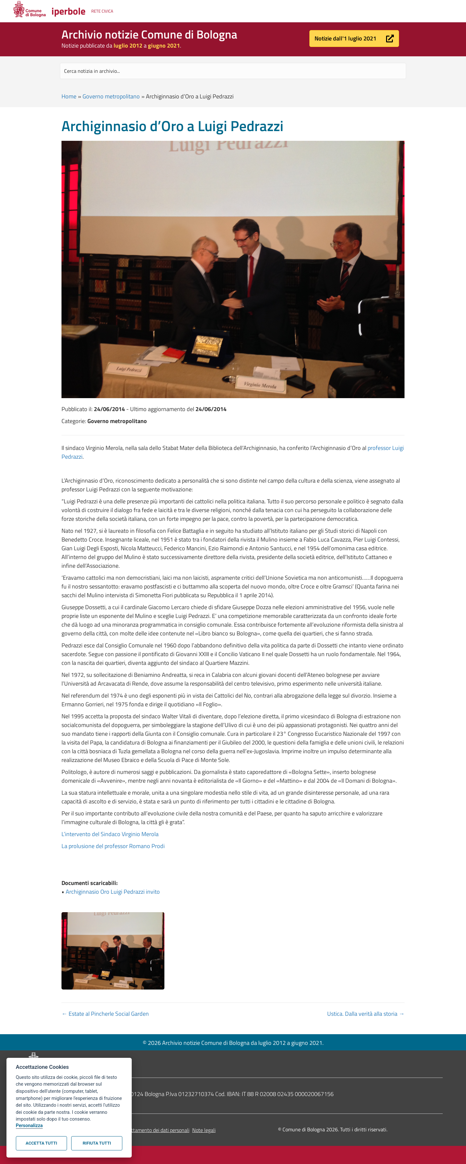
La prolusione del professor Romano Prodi (113, 846)
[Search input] (233, 71)
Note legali (204, 1130)
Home (68, 96)
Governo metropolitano (111, 96)
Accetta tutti (41, 1143)
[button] (354, 38)
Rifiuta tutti (97, 1143)
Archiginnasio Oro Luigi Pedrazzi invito (113, 891)
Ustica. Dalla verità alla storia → (366, 1013)
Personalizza (29, 1125)
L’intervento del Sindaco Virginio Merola (110, 834)
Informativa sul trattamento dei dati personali (140, 1130)
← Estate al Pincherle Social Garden (105, 1013)
